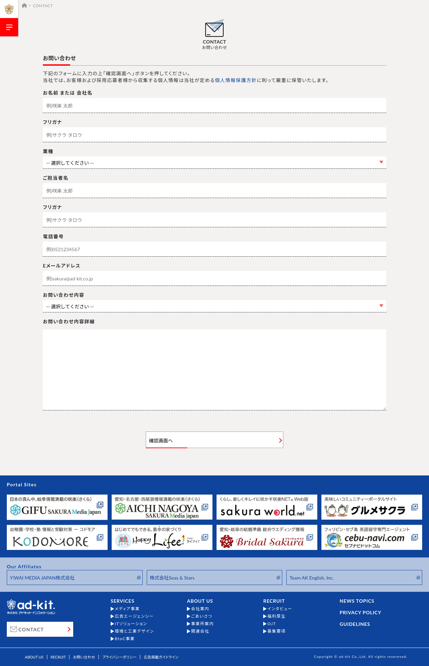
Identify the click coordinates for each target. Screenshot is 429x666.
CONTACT (31, 629)
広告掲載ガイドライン (161, 657)
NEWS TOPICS (357, 601)
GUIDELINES (355, 624)
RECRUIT (274, 601)
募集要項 (276, 631)
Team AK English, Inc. (311, 578)
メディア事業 (127, 609)
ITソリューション (131, 624)
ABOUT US (200, 601)
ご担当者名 (55, 178)
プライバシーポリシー (119, 657)
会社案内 (200, 609)
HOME (24, 5)
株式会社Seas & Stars (172, 578)
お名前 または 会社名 (68, 93)
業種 (48, 151)
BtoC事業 (125, 639)
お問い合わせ (84, 657)
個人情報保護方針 (236, 80)
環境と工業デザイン (134, 631)
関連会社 (200, 631)
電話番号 (53, 236)
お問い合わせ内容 (63, 295)
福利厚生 (276, 616)
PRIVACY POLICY (360, 612)
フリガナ (52, 122)
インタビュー (279, 609)
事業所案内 (202, 624)
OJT (271, 624)
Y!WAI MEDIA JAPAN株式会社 (42, 578)
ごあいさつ (201, 616)
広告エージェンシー (134, 616)
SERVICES (122, 601)
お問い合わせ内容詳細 (69, 321)
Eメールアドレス (62, 265)
